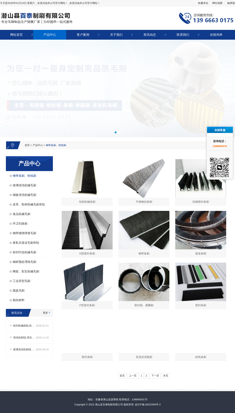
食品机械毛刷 (21, 214)
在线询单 (216, 34)
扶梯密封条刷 (201, 201)
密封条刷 (200, 305)
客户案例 (83, 34)
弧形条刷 (200, 253)
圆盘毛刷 (18, 290)
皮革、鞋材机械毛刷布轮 (29, 204)
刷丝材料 (18, 300)
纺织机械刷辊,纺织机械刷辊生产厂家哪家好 (24, 325)
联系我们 (183, 34)
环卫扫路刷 (20, 223)
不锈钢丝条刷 (144, 201)
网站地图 (217, 3)
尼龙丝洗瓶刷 (144, 357)
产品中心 (49, 34)
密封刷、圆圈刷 (144, 305)
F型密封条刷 (87, 305)
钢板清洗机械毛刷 (24, 194)
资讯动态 (149, 34)
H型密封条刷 (87, 253)
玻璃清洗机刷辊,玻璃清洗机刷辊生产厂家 (24, 349)
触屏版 (231, 3)
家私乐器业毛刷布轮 (26, 242)
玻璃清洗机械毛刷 (24, 185)
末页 (165, 375)
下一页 (155, 375)
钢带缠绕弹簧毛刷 (24, 233)
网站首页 (16, 34)
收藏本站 (203, 3)
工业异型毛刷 (21, 281)
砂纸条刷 (200, 357)
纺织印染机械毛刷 (24, 252)
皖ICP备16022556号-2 (148, 404)
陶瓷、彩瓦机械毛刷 (26, 271)
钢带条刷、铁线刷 (56, 145)
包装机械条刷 (87, 201)
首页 (27, 145)
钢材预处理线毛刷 (24, 261)
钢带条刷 (143, 253)
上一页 (132, 375)
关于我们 (116, 34)
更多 (45, 312)
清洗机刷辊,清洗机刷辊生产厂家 (24, 337)
